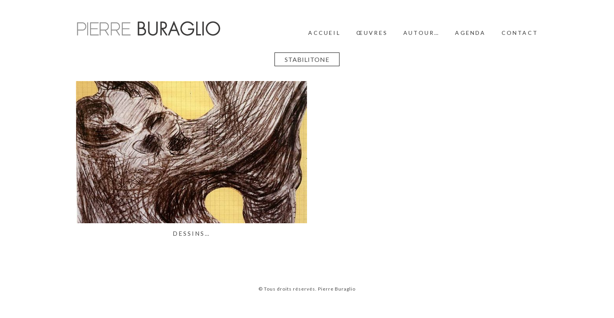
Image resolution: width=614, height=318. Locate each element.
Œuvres (372, 32)
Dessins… (191, 233)
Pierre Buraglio (336, 289)
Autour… (421, 32)
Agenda (470, 32)
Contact (520, 32)
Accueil (324, 32)
